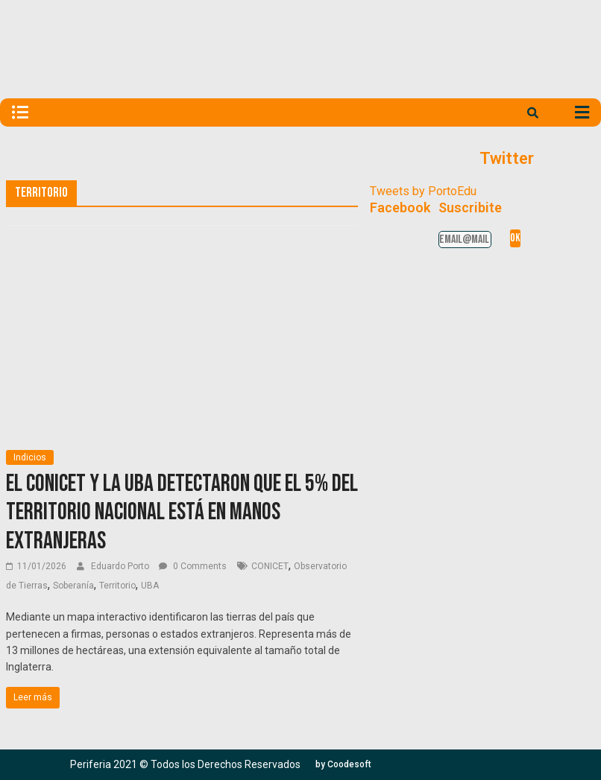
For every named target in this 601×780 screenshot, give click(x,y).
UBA (150, 585)
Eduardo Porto (121, 566)
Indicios (29, 457)
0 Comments (193, 566)
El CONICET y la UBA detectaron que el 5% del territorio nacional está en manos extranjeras (182, 512)
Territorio (117, 585)
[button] (343, 764)
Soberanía (73, 585)
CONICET (270, 566)
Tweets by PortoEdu (423, 191)
